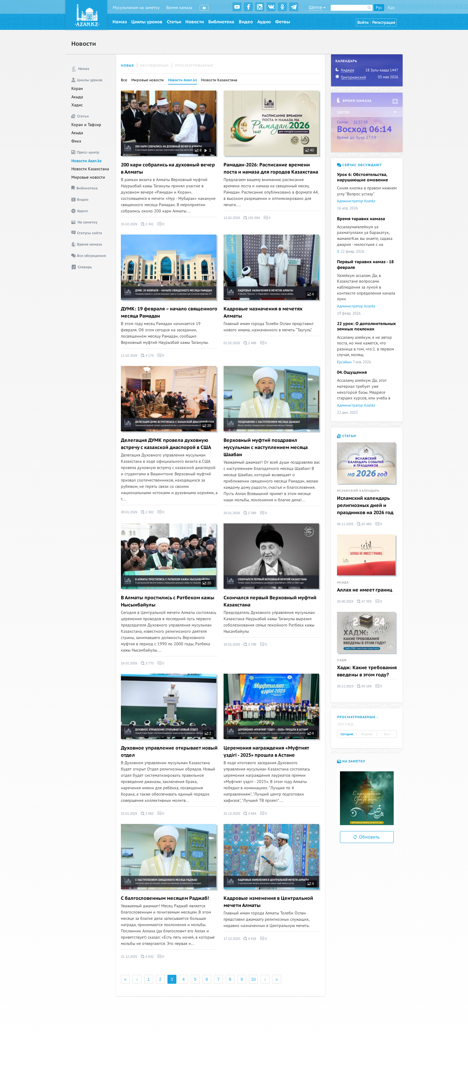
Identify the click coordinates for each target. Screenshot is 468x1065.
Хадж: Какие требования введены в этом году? (367, 671)
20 (206, 426)
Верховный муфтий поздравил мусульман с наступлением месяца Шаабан (266, 447)
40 (309, 150)
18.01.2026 (129, 663)
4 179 (147, 355)
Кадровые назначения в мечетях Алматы (263, 312)
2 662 (147, 813)
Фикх (76, 141)
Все (124, 80)
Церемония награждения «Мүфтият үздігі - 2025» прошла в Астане (266, 751)
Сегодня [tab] (347, 734)
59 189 (364, 686)
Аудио (264, 21)
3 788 (250, 644)
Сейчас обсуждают (359, 165)
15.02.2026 (129, 224)
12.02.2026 (232, 218)
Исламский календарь (358, 491)
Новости (194, 21)
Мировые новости (88, 177)
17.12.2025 (232, 938)
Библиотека (221, 21)
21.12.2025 (129, 956)
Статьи (174, 21)
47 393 (364, 601)
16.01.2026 (232, 644)
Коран (77, 88)
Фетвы (282, 21)
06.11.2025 (345, 524)
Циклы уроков (146, 21)
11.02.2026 (129, 355)
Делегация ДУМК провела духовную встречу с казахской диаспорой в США (166, 444)
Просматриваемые (194, 66)
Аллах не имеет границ (364, 590)
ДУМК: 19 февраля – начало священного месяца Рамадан (169, 312)
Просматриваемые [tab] (356, 717)
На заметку (351, 761)
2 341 (147, 224)
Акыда (77, 96)
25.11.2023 (345, 686)
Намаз (120, 21)
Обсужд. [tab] (346, 724)
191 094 (252, 218)
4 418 (250, 938)
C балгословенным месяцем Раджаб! (165, 898)
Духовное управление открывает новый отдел (169, 751)
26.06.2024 (345, 601)
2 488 (250, 343)
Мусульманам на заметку (136, 7)
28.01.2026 (129, 512)
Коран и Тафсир (86, 124)
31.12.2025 (232, 813)
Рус (379, 7)
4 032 (147, 956)
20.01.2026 (232, 513)
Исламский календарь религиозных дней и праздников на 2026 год (365, 505)
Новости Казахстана (90, 168)
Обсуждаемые (154, 66)
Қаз (391, 7)
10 (253, 979)
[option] (367, 798)
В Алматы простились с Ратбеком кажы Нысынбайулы (167, 601)
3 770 (147, 663)
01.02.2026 (232, 343)
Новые (127, 66)
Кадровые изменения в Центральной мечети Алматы (268, 902)
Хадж (342, 660)
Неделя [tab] (366, 734)
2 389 (250, 513)
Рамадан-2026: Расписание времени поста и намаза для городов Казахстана (271, 168)
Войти (363, 22)
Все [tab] (387, 734)
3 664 (250, 813)
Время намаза (179, 7)
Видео (246, 21)
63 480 (364, 524)
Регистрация (383, 22)
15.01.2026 (129, 813)
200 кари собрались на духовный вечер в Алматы (168, 168)
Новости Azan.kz (86, 160)
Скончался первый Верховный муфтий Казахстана (270, 601)
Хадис (77, 105)
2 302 (147, 512)
